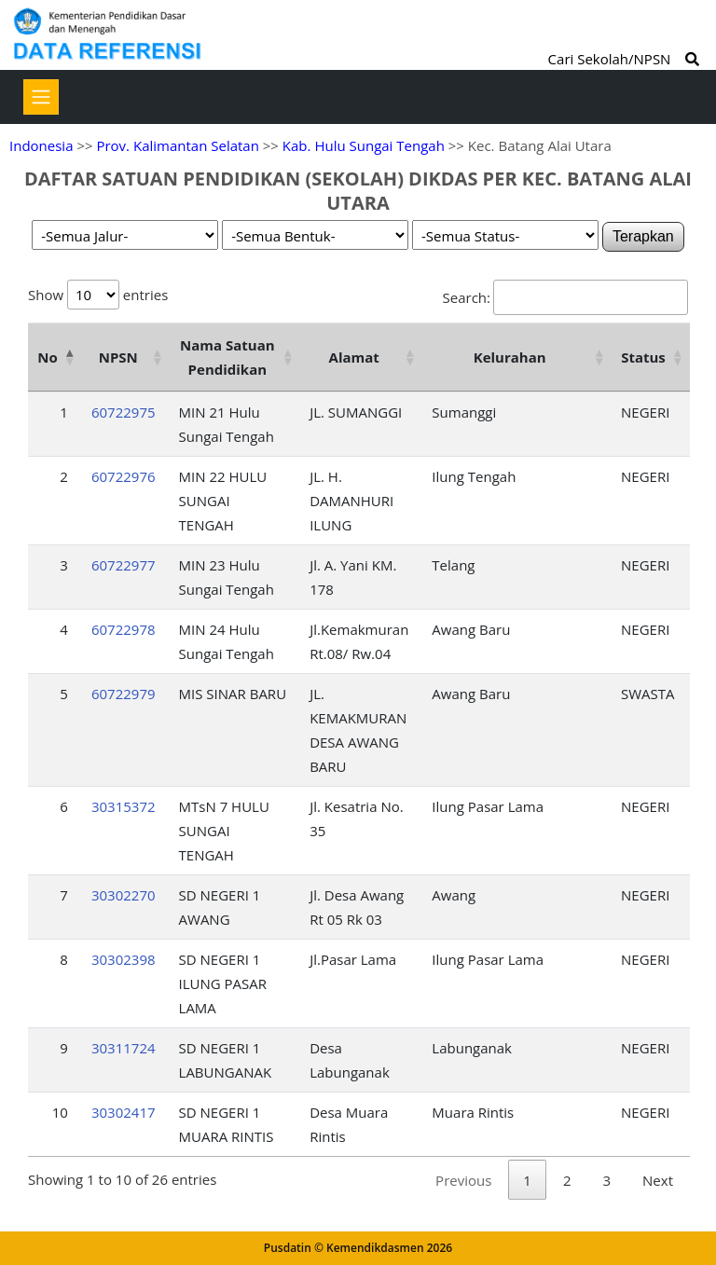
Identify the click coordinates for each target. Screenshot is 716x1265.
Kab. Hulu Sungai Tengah (363, 145)
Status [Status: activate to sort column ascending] (643, 357)
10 (60, 1112)
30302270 (123, 895)
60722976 (123, 476)
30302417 (123, 1112)
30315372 (123, 806)
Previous (463, 1180)
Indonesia (41, 145)
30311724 (123, 1047)
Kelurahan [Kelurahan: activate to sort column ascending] (510, 357)
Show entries (98, 294)
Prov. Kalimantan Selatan (177, 145)
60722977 (123, 565)
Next (657, 1180)
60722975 (123, 412)
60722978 (123, 629)
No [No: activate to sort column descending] (47, 357)
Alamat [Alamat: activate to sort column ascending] (354, 357)
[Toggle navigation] (41, 97)
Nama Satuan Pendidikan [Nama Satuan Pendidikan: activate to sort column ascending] (227, 357)
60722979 (123, 693)
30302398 (123, 959)
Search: (565, 297)
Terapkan (643, 236)
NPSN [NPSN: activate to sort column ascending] (118, 357)
